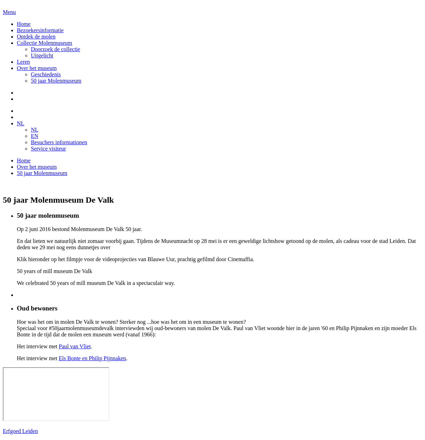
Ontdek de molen (36, 37)
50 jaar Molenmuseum (56, 81)
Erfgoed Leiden (20, 431)
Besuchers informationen (59, 142)
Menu (9, 12)
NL (20, 123)
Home (24, 24)
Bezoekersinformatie (40, 30)
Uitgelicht (42, 55)
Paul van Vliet (75, 346)
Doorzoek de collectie (55, 49)
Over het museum (37, 68)
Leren (23, 62)
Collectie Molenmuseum (44, 43)
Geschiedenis (46, 74)
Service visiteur (48, 149)
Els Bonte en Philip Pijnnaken (92, 358)
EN (34, 136)
